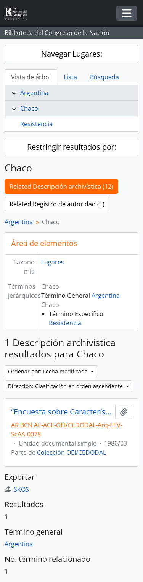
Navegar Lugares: (71, 54)
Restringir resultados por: (71, 147)
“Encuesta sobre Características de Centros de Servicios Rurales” (61, 411)
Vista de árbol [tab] (31, 77)
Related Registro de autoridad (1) (57, 204)
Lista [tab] (70, 77)
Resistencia (36, 124)
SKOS (17, 489)
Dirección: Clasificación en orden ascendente (66, 386)
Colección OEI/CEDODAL (71, 452)
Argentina (34, 93)
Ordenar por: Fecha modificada (48, 371)
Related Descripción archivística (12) (61, 186)
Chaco (29, 108)
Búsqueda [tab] (104, 77)
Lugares (52, 262)
